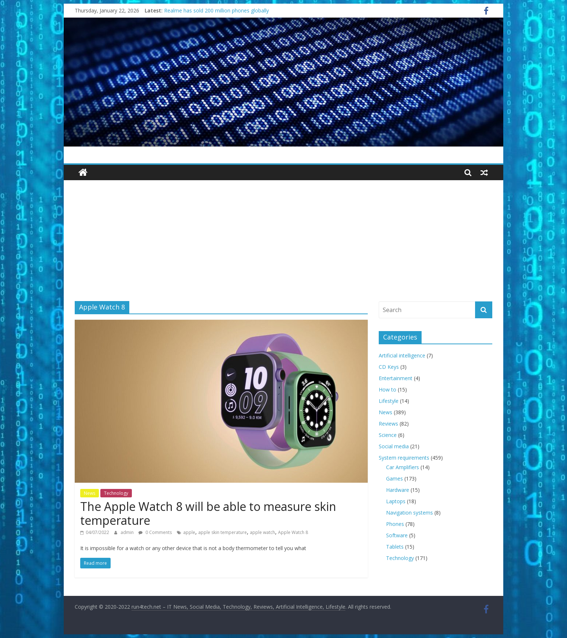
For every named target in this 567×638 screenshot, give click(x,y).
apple (189, 532)
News (89, 493)
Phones (395, 523)
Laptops (395, 501)
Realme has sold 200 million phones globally (216, 10)
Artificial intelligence (402, 355)
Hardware (397, 489)
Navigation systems (409, 512)
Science (388, 434)
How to (387, 389)
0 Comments (155, 532)
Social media (394, 446)
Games (394, 478)
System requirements (404, 457)
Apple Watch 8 (293, 532)
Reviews (388, 423)
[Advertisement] (283, 235)
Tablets (395, 546)
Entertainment (395, 378)
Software (397, 535)
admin (128, 532)
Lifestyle (389, 400)
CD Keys (389, 366)
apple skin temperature (222, 532)
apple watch (262, 532)
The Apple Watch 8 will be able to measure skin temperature (208, 513)
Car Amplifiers (402, 467)
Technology (116, 493)
